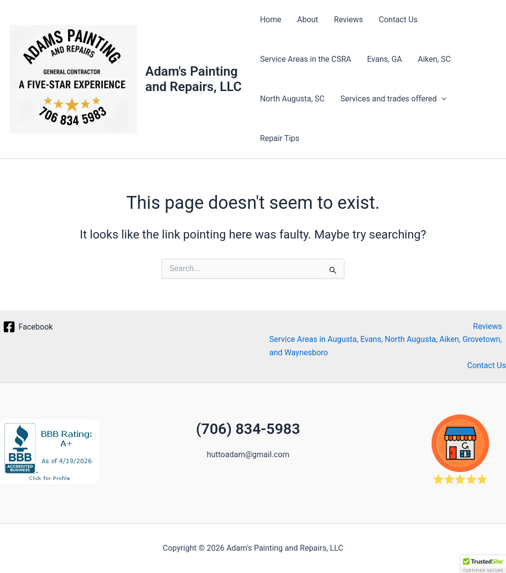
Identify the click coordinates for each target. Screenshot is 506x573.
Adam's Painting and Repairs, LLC (193, 79)
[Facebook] (28, 327)
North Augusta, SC (292, 98)
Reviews (348, 19)
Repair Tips (279, 138)
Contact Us (398, 19)
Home (270, 19)
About (307, 19)
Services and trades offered (393, 99)
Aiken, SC (434, 59)
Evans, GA (384, 59)
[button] (442, 99)
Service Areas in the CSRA (305, 59)
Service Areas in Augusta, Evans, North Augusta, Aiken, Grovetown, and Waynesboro (385, 345)
